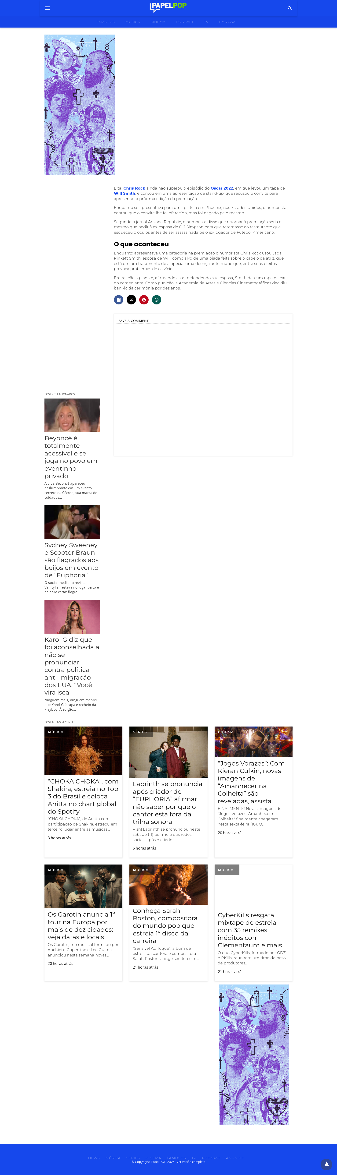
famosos (105, 22)
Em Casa (227, 22)
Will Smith (124, 193)
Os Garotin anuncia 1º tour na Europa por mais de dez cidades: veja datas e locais (81, 925)
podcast (185, 22)
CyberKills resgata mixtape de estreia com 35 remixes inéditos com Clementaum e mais (250, 930)
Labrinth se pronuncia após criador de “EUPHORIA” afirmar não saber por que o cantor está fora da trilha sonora (167, 803)
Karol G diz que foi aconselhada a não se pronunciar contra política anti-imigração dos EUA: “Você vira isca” (71, 666)
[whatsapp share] (156, 299)
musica (132, 22)
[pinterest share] (144, 299)
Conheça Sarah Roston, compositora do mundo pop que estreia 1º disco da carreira (165, 926)
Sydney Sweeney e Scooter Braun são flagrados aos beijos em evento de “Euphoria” (71, 560)
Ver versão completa (191, 1162)
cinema (157, 22)
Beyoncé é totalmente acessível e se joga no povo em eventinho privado (70, 457)
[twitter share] (131, 299)
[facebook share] (118, 299)
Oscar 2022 (222, 188)
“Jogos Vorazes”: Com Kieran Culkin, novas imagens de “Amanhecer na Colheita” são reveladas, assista (251, 782)
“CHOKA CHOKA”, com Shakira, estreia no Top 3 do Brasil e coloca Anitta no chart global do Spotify (83, 796)
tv (206, 22)
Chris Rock (134, 188)
